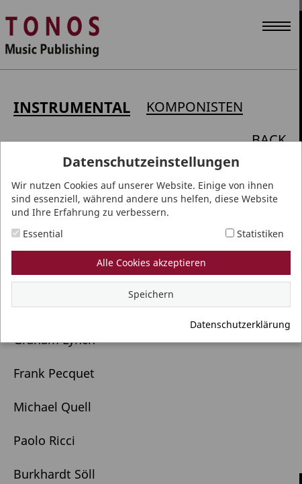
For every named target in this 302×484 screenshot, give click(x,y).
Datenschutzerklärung (240, 324)
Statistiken (254, 233)
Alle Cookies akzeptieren (151, 262)
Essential (37, 233)
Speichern (151, 294)
